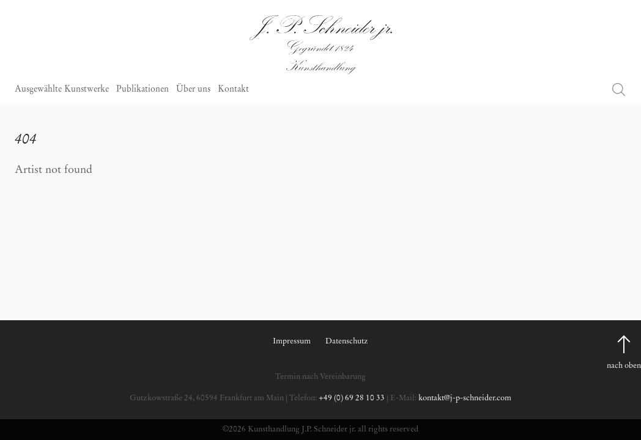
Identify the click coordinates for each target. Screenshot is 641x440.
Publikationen (142, 90)
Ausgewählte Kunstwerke (62, 90)
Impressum (292, 341)
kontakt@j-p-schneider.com (464, 398)
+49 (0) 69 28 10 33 (352, 398)
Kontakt (233, 90)
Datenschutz (346, 341)
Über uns (193, 90)
